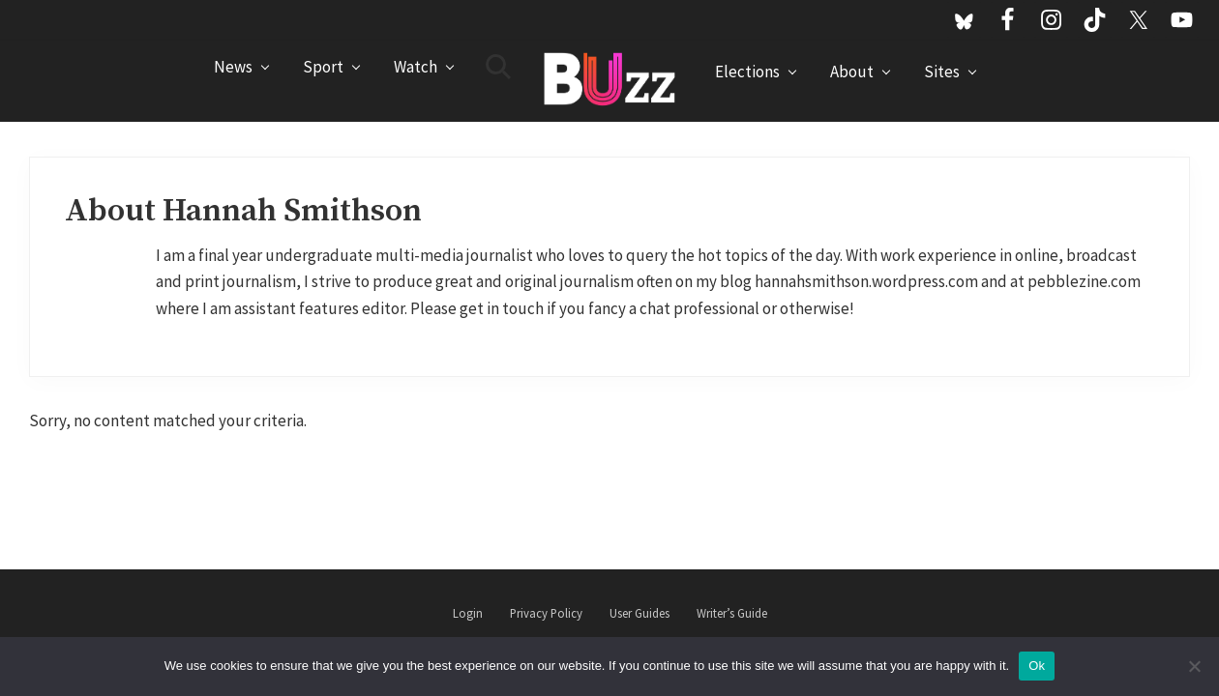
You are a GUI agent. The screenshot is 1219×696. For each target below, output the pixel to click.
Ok (1036, 665)
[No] (1194, 666)
